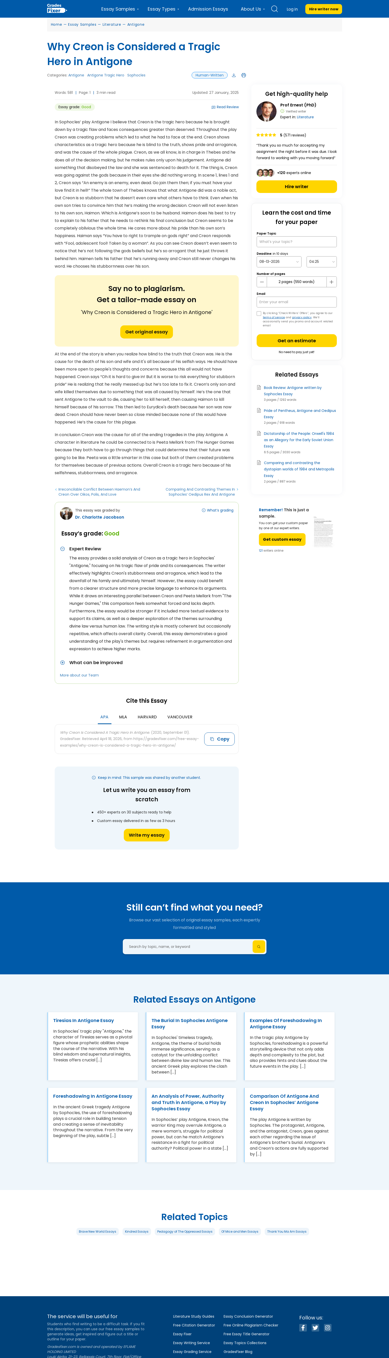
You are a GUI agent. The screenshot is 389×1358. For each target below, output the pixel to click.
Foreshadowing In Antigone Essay (92, 1096)
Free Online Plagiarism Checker (251, 1325)
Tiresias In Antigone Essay (83, 1020)
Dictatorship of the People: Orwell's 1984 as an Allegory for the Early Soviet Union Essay (299, 440)
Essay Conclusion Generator (248, 1316)
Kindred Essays (136, 1231)
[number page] (296, 282)
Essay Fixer (182, 1334)
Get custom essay (282, 539)
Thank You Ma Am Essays (287, 1231)
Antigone (136, 24)
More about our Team (79, 675)
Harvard (147, 717)
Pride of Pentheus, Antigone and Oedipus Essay (300, 413)
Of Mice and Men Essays (239, 1231)
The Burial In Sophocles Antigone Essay (190, 1023)
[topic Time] (322, 261)
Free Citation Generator (194, 1325)
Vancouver (179, 717)
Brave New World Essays (97, 1231)
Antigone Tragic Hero (105, 75)
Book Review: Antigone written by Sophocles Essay (293, 391)
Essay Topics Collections (245, 1342)
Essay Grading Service (192, 1351)
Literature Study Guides (193, 1316)
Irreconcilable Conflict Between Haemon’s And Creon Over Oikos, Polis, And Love (99, 492)
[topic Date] (279, 261)
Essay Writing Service (191, 1342)
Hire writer (296, 186)
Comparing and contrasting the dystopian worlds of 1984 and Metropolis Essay (299, 469)
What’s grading (220, 510)
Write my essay (147, 835)
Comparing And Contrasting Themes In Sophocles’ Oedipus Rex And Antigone (200, 492)
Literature (112, 24)
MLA (123, 717)
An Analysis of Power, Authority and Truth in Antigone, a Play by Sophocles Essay (189, 1102)
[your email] (297, 302)
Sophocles (136, 75)
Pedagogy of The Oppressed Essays (185, 1231)
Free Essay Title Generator (247, 1334)
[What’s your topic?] (297, 241)
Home (56, 24)
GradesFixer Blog (238, 1351)
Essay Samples (82, 24)
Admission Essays (208, 9)
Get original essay (146, 332)
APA (104, 717)
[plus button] (331, 282)
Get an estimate (297, 340)
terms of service (274, 317)
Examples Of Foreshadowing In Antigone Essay (286, 1023)
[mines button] (262, 282)
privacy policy (302, 317)
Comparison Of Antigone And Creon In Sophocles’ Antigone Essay (284, 1102)
